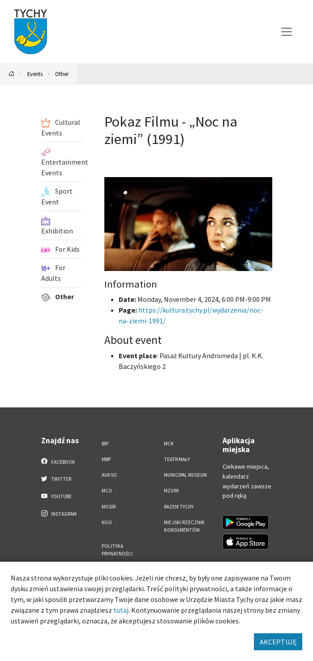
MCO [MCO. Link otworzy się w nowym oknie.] (107, 490)
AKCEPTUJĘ (278, 641)
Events (35, 73)
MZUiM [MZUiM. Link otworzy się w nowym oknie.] (171, 490)
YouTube (56, 496)
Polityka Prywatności (117, 550)
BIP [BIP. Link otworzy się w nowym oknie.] (105, 444)
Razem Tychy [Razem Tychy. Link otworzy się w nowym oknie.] (178, 507)
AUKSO (109, 475)
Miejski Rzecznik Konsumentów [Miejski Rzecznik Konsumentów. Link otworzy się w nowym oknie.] (184, 526)
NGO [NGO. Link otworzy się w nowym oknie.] (107, 522)
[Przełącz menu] (286, 31)
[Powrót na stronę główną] (11, 74)
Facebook (58, 462)
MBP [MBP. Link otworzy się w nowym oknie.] (106, 459)
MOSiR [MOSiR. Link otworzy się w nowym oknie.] (109, 507)
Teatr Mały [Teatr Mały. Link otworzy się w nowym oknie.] (177, 459)
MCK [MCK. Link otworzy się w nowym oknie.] (169, 444)
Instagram (59, 513)
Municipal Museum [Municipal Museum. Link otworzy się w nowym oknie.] (185, 475)
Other (62, 73)
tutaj (121, 610)
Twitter (56, 479)
